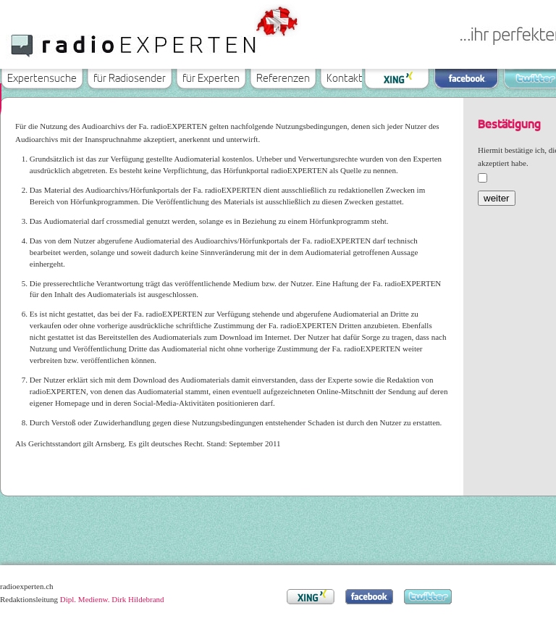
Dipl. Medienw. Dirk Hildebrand (112, 599)
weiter (497, 198)
